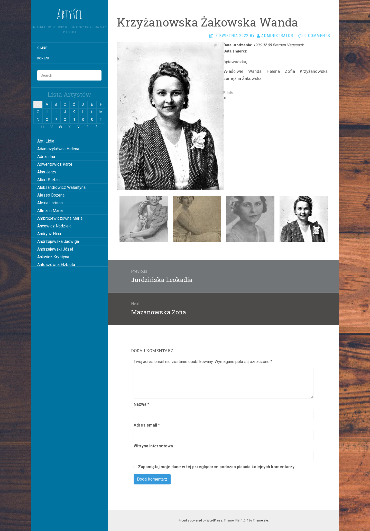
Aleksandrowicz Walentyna (61, 187)
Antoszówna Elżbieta (56, 264)
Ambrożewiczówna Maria (59, 218)
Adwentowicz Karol (54, 164)
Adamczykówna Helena (58, 148)
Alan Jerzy (46, 172)
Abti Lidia (45, 141)
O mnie (42, 48)
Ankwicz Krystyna (53, 256)
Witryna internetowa (153, 446)
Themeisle (260, 520)
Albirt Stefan (48, 179)
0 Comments (317, 35)
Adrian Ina (46, 156)
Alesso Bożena (50, 195)
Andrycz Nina (49, 233)
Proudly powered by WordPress (200, 520)
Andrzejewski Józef (55, 249)
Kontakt (44, 58)
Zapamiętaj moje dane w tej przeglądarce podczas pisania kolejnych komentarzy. (216, 466)
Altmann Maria (50, 210)
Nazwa (141, 404)
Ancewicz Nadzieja (54, 226)
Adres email (147, 425)
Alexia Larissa (50, 202)
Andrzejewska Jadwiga (58, 241)
